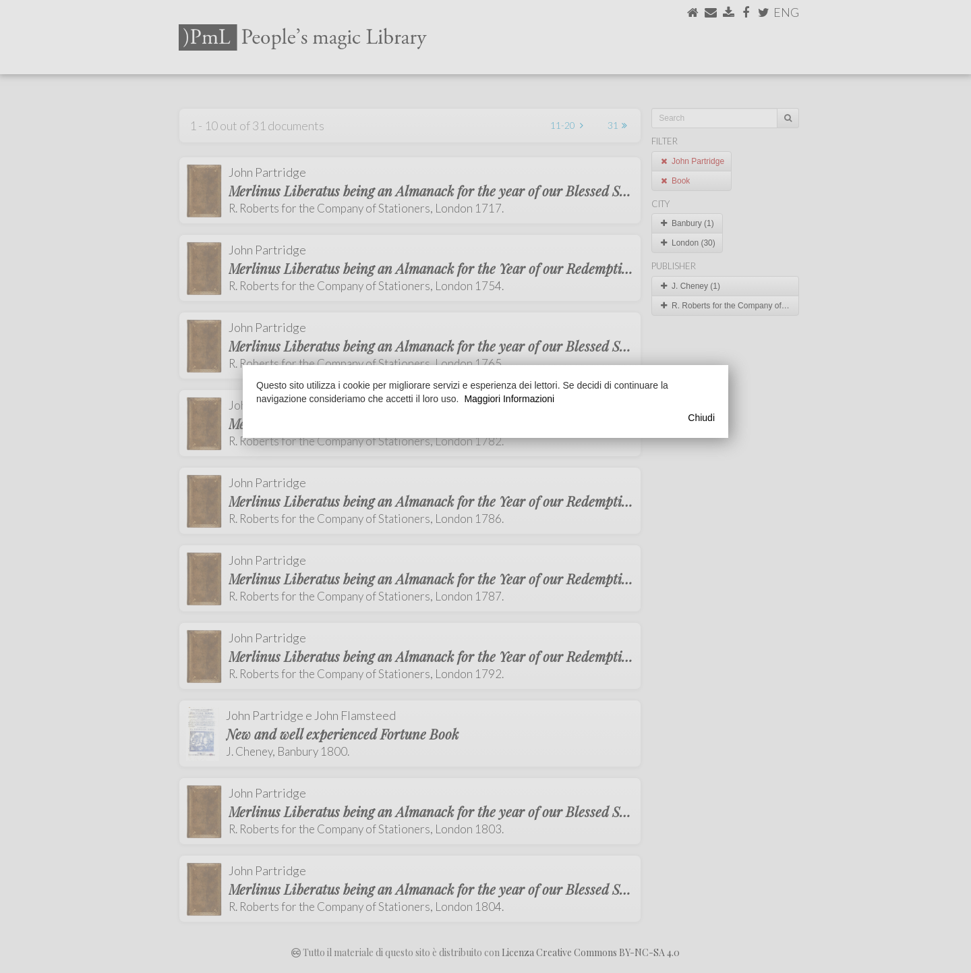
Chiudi (701, 417)
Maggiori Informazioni (509, 398)
